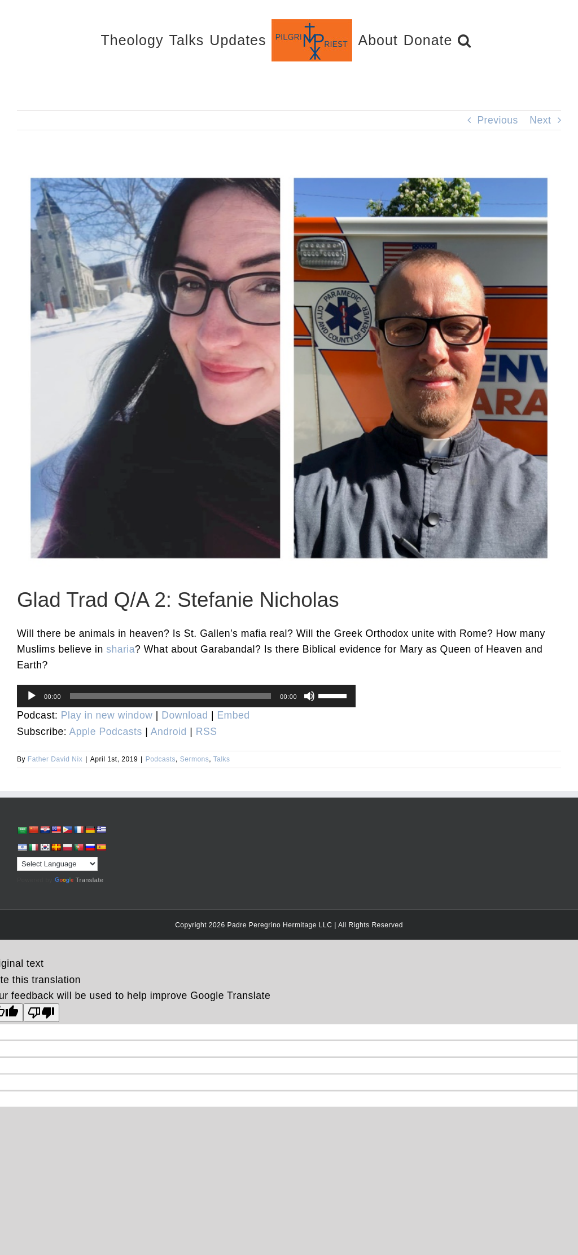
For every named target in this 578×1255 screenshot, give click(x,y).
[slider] (170, 696)
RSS (206, 731)
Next (540, 120)
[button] (464, 40)
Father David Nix (55, 759)
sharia (120, 649)
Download (184, 715)
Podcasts (161, 759)
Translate (79, 880)
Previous (497, 120)
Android (169, 731)
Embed (233, 715)
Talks (221, 759)
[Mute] (309, 696)
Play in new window (107, 715)
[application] (186, 696)
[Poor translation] (41, 1012)
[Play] (31, 696)
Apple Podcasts (105, 731)
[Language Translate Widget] (57, 864)
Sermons (194, 759)
